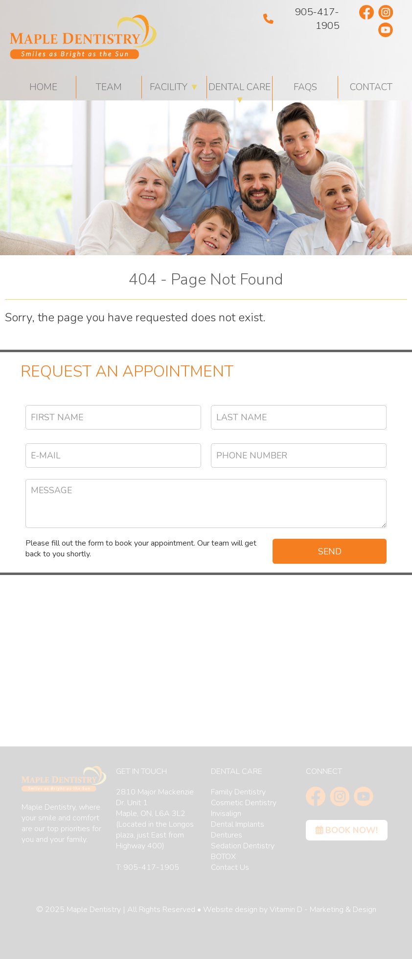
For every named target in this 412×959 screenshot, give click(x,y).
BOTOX (223, 856)
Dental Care (239, 93)
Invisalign (226, 813)
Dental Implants (237, 824)
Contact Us (230, 867)
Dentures (226, 835)
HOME (43, 87)
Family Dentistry (238, 792)
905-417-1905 (301, 18)
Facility (174, 87)
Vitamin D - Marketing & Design (323, 909)
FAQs (305, 87)
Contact (371, 87)
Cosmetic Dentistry (243, 802)
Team (109, 87)
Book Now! (347, 830)
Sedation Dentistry (243, 845)
